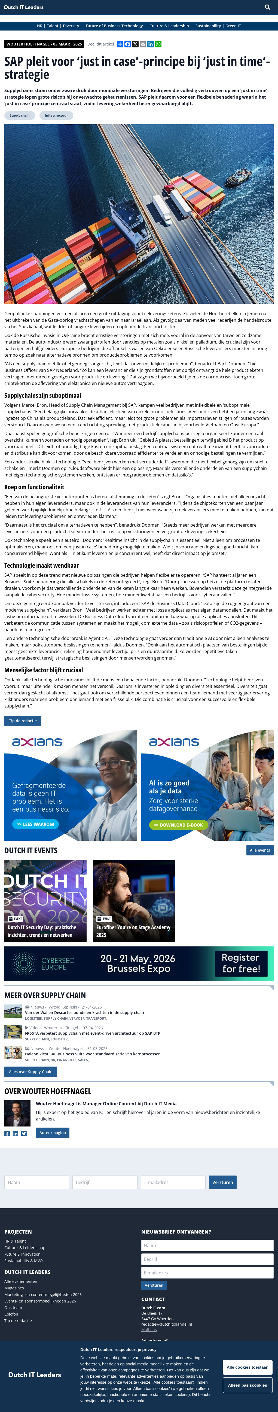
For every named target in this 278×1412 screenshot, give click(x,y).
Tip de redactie (23, 720)
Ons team (13, 1307)
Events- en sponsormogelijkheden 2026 (40, 1301)
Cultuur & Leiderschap (24, 1247)
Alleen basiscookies (247, 1385)
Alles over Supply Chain (31, 1071)
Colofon (11, 1314)
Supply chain (20, 115)
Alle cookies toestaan (247, 1367)
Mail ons (149, 1329)
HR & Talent (15, 1241)
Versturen (222, 1182)
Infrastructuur (56, 115)
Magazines (14, 1287)
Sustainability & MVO (23, 1260)
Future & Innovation (22, 1254)
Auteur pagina (52, 1132)
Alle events (260, 850)
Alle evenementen (20, 1281)
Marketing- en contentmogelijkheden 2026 (43, 1294)
